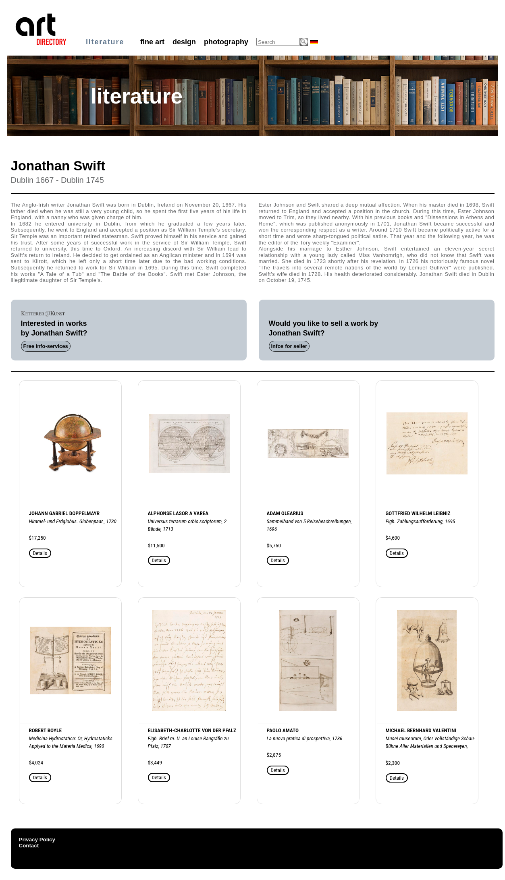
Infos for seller (289, 346)
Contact (29, 846)
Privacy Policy (37, 840)
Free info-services (45, 346)
